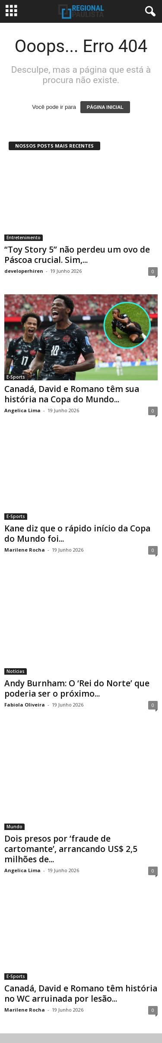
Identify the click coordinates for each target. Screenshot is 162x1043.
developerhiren (23, 271)
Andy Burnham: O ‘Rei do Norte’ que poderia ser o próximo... (76, 664)
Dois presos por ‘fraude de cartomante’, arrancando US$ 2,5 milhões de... (70, 804)
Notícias (15, 647)
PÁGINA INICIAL (105, 107)
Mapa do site (112, 1020)
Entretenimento (23, 238)
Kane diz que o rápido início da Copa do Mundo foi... (77, 529)
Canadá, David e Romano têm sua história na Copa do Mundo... (71, 394)
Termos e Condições (100, 1010)
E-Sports (15, 377)
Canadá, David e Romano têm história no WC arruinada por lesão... (80, 943)
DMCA (141, 1010)
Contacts (78, 1020)
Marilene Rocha (24, 545)
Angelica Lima (22, 410)
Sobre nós (46, 1020)
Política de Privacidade (40, 1010)
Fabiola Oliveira (24, 680)
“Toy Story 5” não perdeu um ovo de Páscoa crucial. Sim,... (77, 254)
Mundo (14, 781)
